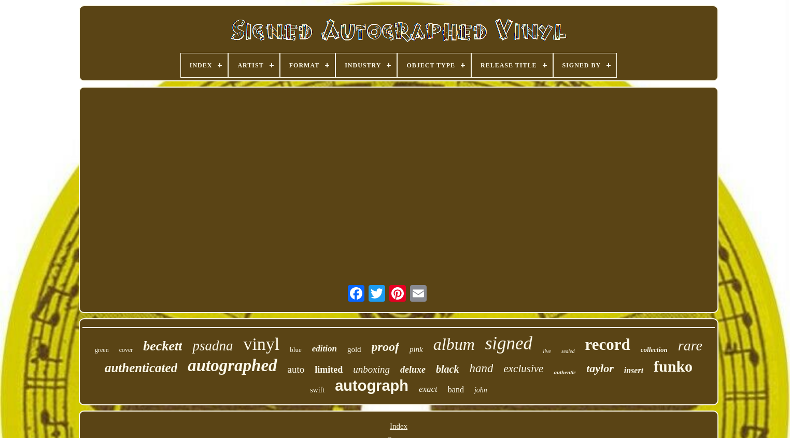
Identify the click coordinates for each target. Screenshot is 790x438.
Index (398, 426)
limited (329, 369)
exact (428, 389)
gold (354, 349)
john (480, 390)
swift (317, 390)
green (102, 350)
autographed (232, 365)
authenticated (141, 368)
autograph (371, 385)
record (607, 344)
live (547, 351)
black (447, 369)
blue (295, 350)
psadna (212, 346)
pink (416, 349)
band (456, 389)
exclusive (523, 368)
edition (324, 349)
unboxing (371, 369)
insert (633, 370)
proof (385, 347)
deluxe (413, 369)
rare (690, 345)
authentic (565, 372)
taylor (600, 368)
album (454, 344)
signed (508, 343)
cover (126, 350)
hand (481, 368)
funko (673, 366)
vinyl (261, 344)
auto (296, 369)
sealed (568, 351)
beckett (162, 346)
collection (654, 350)
